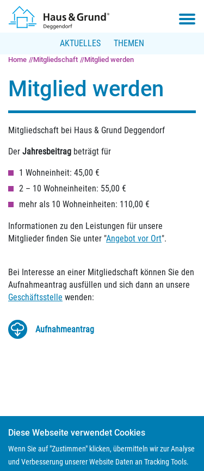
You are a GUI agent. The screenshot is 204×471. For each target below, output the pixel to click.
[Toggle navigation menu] (187, 19)
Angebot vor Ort (134, 238)
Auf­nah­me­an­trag (64, 329)
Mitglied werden (109, 59)
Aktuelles (80, 43)
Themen (129, 43)
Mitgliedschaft (55, 59)
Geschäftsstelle (35, 297)
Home (17, 59)
